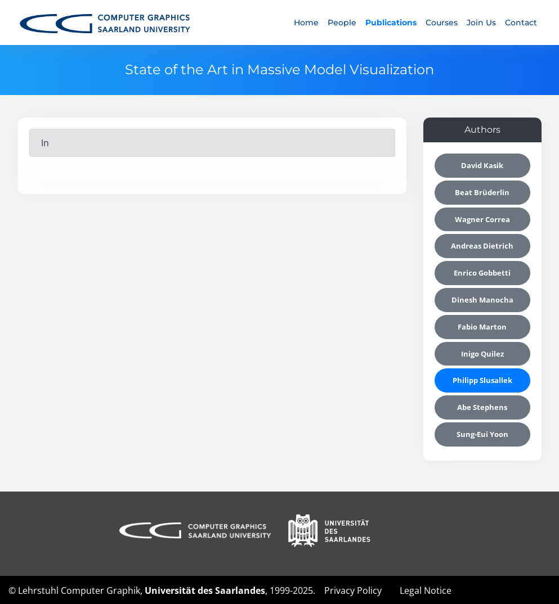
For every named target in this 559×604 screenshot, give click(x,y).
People (342, 22)
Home (306, 22)
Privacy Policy (353, 590)
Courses (442, 22)
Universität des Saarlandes (205, 590)
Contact (521, 22)
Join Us (481, 22)
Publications (391, 22)
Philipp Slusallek (482, 380)
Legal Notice (425, 590)
